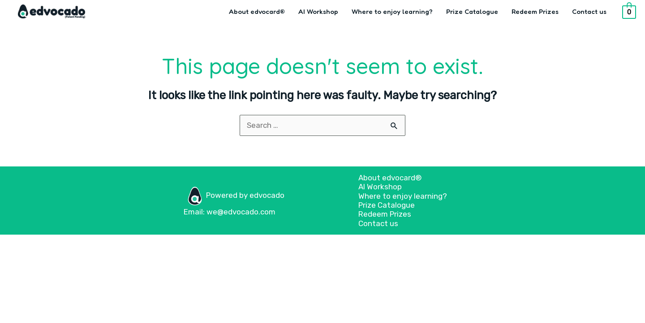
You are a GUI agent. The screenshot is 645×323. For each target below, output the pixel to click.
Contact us (589, 11)
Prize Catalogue (472, 11)
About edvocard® (257, 11)
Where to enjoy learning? (392, 11)
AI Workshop (318, 11)
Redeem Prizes (535, 11)
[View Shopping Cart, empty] (629, 11)
